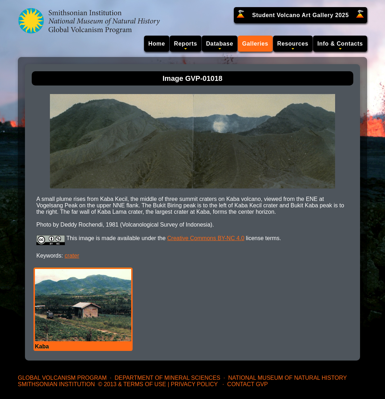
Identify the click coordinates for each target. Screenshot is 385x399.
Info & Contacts (340, 44)
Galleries (255, 44)
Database (219, 44)
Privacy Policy (194, 384)
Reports (185, 44)
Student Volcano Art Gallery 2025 (300, 15)
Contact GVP (247, 384)
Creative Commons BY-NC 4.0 (205, 238)
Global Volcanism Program (62, 378)
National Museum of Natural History (287, 378)
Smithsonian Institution (56, 384)
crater (72, 256)
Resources (293, 44)
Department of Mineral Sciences (167, 378)
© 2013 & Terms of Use (132, 384)
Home (156, 44)
